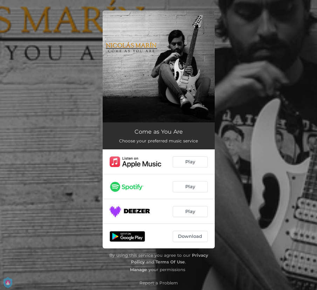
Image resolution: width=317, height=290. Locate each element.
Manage (138, 269)
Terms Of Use (170, 261)
